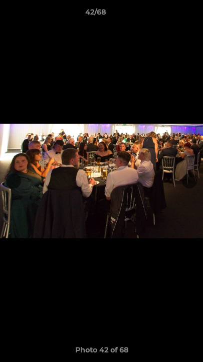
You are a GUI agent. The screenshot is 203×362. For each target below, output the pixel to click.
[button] (167, 14)
